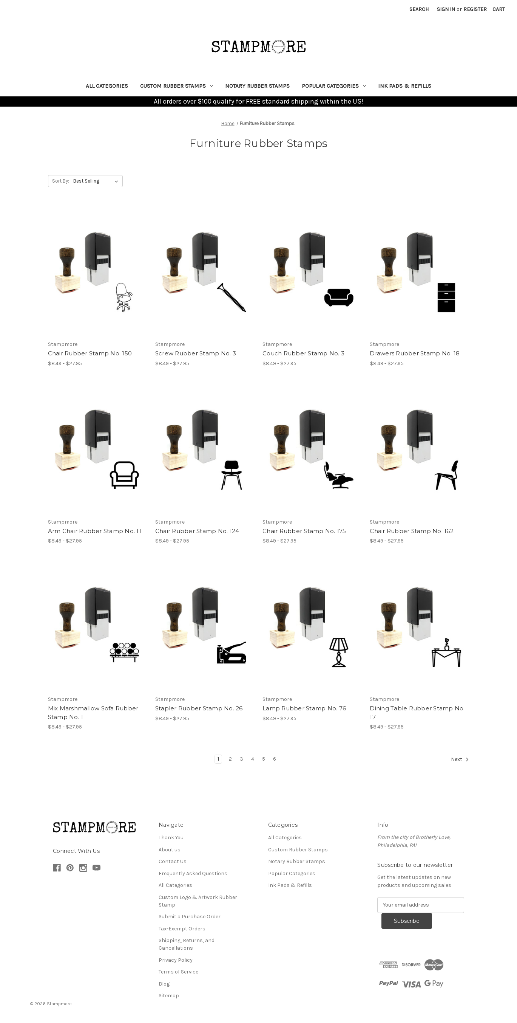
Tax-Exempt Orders (182, 928)
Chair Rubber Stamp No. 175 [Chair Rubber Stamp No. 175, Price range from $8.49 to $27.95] (304, 531)
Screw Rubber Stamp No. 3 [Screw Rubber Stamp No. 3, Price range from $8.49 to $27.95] (195, 353)
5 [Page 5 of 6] (263, 759)
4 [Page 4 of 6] (252, 759)
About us (170, 849)
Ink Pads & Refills (404, 85)
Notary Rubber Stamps (257, 85)
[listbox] (97, 181)
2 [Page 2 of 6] (230, 759)
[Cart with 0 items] (498, 9)
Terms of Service (178, 972)
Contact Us (173, 861)
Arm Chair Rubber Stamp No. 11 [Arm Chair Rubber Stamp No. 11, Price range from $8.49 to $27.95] (94, 531)
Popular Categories (334, 85)
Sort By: (60, 181)
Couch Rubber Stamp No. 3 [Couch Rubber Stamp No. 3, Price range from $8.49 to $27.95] (303, 353)
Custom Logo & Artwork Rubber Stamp (198, 901)
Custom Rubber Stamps (176, 85)
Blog (164, 984)
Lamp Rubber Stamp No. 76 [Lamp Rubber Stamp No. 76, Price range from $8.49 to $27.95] (304, 708)
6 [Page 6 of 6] (274, 759)
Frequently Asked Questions (193, 873)
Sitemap (169, 995)
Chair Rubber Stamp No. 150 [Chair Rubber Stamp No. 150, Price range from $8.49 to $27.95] (90, 353)
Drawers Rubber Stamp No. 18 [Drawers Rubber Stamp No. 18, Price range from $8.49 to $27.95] (415, 353)
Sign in (446, 9)
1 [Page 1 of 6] (218, 759)
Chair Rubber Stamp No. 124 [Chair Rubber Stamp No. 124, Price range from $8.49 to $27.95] (197, 531)
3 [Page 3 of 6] (241, 759)
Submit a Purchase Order (190, 916)
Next (460, 759)
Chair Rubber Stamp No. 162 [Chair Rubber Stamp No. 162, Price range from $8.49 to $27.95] (412, 531)
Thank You (171, 837)
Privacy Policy (176, 960)
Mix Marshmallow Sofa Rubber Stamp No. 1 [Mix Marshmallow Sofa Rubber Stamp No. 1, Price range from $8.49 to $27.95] (93, 713)
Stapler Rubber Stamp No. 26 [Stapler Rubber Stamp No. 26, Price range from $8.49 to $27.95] (199, 708)
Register (475, 9)
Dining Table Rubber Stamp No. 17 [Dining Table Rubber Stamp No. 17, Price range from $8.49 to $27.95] (417, 713)
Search (419, 9)
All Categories (107, 85)
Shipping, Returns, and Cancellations (187, 944)
